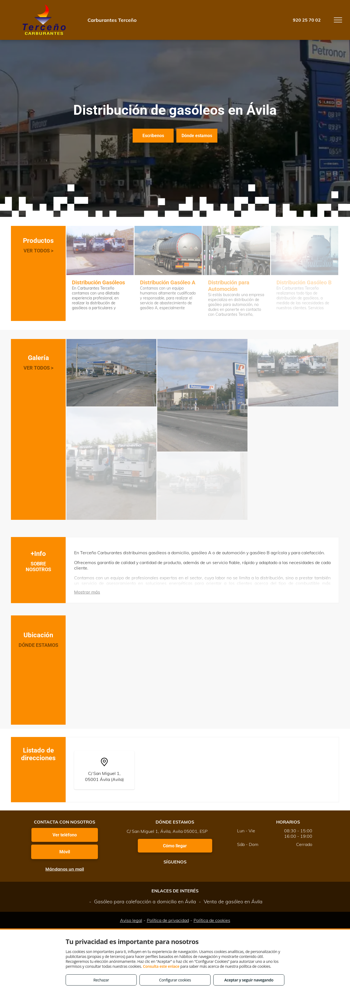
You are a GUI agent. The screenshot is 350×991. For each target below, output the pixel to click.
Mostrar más (87, 592)
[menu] (338, 20)
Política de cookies (212, 920)
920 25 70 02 (307, 20)
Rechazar (101, 980)
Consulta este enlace (161, 966)
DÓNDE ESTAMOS (38, 645)
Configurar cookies (175, 980)
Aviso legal (131, 920)
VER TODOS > (38, 250)
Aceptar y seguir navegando (248, 980)
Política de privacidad (168, 920)
